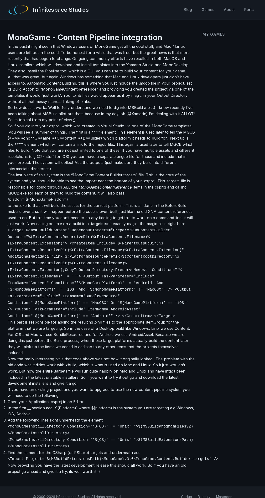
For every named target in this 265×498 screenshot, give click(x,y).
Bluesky (204, 488)
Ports (249, 9)
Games (208, 9)
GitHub (186, 488)
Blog (188, 9)
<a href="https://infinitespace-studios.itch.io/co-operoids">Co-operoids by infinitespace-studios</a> (227, 61)
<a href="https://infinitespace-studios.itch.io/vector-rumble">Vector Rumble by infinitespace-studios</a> (227, 100)
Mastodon (224, 488)
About (229, 9)
